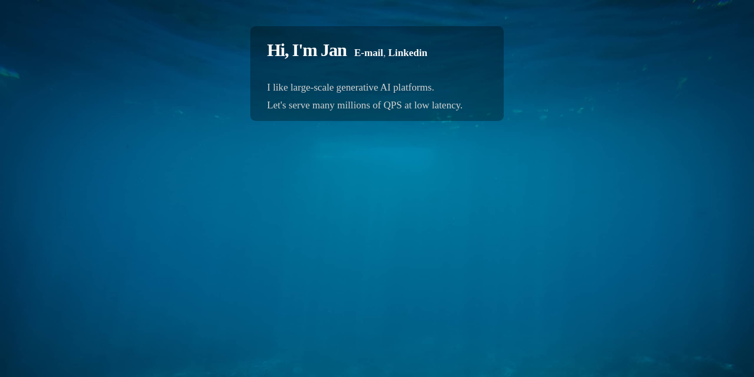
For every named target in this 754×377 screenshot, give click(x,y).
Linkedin (408, 52)
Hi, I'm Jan (306, 50)
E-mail (368, 52)
